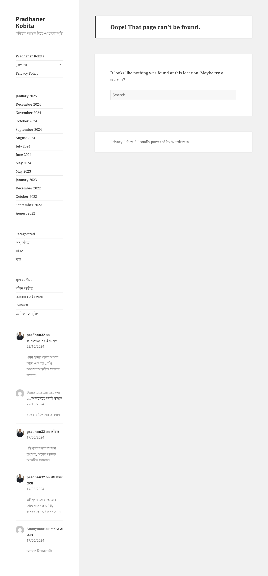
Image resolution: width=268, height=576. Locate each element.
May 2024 (23, 163)
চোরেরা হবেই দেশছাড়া (30, 296)
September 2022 (29, 205)
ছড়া (18, 259)
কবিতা (20, 251)
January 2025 (26, 96)
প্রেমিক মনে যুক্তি (27, 313)
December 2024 (28, 104)
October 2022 (26, 196)
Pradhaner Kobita (30, 22)
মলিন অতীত (24, 288)
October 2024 (26, 121)
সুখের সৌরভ (24, 280)
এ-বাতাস (22, 305)
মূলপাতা (21, 64)
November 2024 (28, 112)
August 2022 (25, 213)
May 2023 (23, 171)
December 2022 (28, 188)
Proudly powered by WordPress (163, 142)
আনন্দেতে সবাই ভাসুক (42, 340)
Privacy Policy (27, 73)
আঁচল (55, 431)
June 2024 (23, 154)
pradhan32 (36, 335)
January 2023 (26, 179)
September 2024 (29, 129)
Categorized (25, 234)
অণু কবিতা (23, 242)
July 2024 (23, 146)
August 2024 (25, 138)
